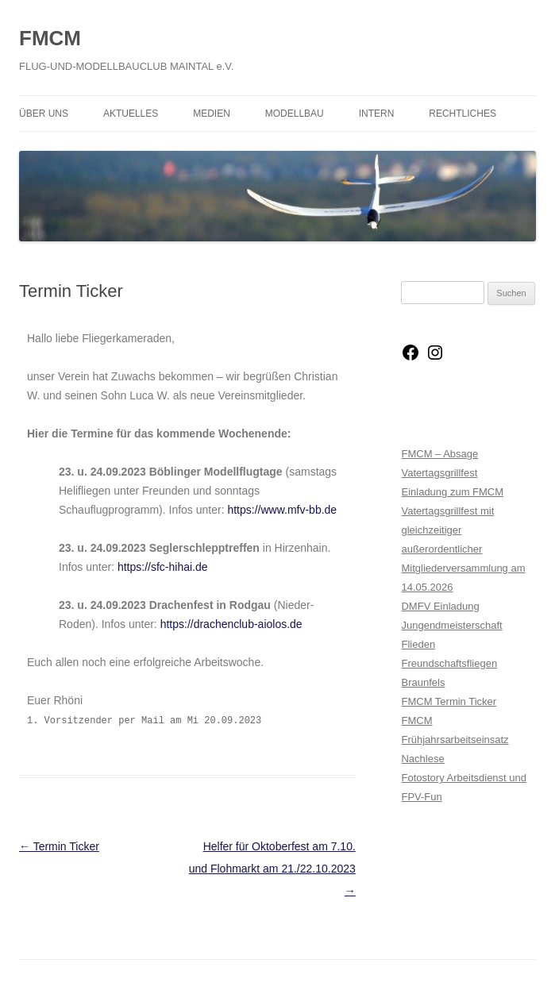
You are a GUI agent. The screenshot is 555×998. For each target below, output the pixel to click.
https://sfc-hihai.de (163, 567)
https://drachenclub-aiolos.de (231, 624)
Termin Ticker (59, 846)
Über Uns (43, 113)
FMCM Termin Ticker (448, 701)
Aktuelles (130, 113)
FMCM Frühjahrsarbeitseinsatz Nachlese (454, 740)
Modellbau (294, 113)
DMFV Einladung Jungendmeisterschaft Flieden (451, 625)
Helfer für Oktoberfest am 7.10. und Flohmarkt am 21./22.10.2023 (272, 868)
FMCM (50, 38)
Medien (211, 113)
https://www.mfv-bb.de (282, 509)
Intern (377, 113)
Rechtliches (462, 113)
